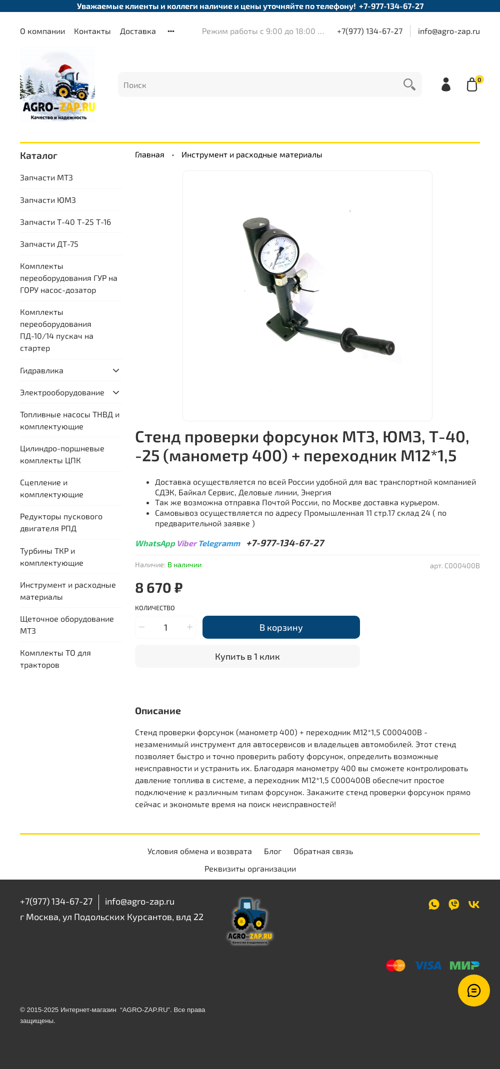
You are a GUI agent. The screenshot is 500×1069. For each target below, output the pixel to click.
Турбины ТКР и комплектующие (52, 556)
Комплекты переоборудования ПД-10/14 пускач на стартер (57, 329)
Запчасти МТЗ (46, 177)
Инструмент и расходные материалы (252, 154)
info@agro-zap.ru (449, 30)
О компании (42, 30)
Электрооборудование (62, 392)
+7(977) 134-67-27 (369, 30)
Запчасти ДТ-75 (49, 243)
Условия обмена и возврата (200, 851)
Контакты (92, 30)
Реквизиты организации (250, 868)
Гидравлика (42, 370)
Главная (149, 154)
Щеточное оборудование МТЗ (67, 624)
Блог (273, 851)
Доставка (138, 30)
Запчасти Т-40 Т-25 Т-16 (65, 221)
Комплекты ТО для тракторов (55, 658)
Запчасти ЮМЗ (48, 199)
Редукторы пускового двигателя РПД (61, 522)
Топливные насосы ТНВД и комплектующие (70, 420)
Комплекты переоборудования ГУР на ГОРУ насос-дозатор (69, 277)
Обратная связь (323, 851)
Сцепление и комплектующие (52, 488)
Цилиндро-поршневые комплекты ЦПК (62, 454)
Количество (155, 608)
